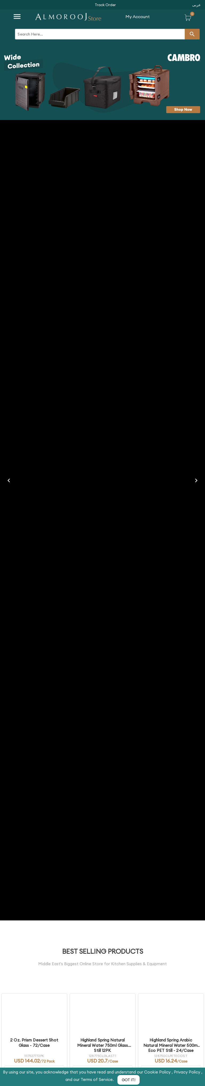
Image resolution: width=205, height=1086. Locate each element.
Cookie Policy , (159, 1072)
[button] (105, 5)
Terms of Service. (98, 1079)
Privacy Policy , (188, 1072)
